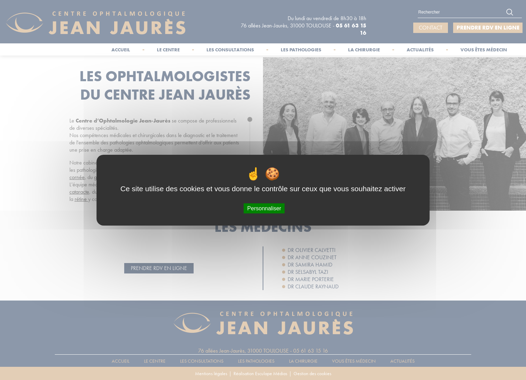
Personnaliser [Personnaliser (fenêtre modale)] (264, 208)
